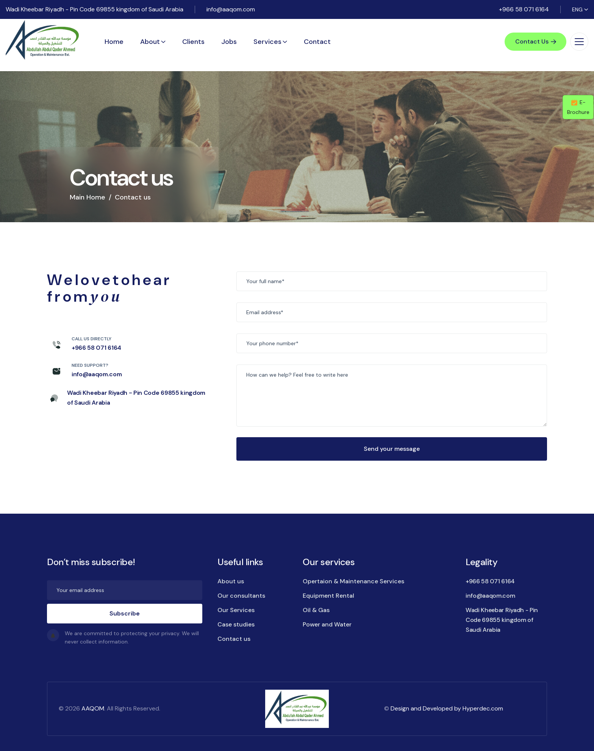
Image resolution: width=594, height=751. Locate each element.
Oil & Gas (316, 610)
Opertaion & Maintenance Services (353, 581)
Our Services (236, 610)
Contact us (233, 639)
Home (114, 41)
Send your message (392, 449)
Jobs (229, 41)
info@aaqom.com (230, 9)
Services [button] (267, 41)
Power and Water (327, 624)
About (150, 41)
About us (230, 581)
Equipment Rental (328, 596)
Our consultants (241, 596)
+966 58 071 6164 (524, 9)
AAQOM (92, 708)
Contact (317, 41)
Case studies (236, 624)
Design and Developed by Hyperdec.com (447, 708)
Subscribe (124, 613)
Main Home (87, 197)
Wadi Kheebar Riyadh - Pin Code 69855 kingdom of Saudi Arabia (94, 9)
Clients (193, 41)
